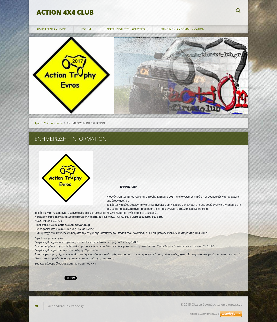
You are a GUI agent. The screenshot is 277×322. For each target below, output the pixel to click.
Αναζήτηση (238, 11)
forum (86, 29)
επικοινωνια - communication (182, 29)
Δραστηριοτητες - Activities (126, 29)
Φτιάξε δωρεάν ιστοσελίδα (204, 313)
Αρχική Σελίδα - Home (51, 29)
